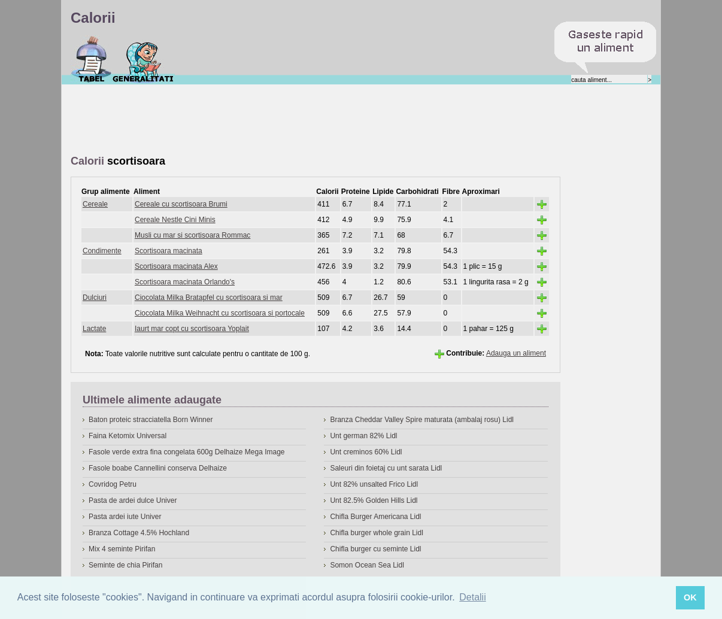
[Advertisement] (288, 120)
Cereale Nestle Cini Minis (175, 220)
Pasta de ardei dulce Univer (133, 500)
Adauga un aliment (516, 353)
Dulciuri (95, 297)
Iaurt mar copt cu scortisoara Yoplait (192, 328)
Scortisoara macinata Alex (176, 266)
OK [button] (690, 597)
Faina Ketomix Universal (127, 436)
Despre (143, 59)
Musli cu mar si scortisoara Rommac (192, 235)
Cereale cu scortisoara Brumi (181, 204)
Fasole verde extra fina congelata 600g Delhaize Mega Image (187, 452)
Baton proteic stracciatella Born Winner (151, 419)
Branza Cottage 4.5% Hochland (139, 533)
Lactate (94, 328)
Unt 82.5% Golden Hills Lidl (373, 500)
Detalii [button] (472, 597)
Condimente (102, 251)
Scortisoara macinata (168, 251)
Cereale (95, 204)
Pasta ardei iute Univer (125, 516)
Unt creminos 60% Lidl (366, 452)
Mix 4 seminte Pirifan (122, 549)
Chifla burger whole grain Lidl (376, 533)
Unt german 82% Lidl (363, 436)
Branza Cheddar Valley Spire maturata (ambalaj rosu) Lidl (422, 419)
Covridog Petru (112, 484)
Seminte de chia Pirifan (125, 565)
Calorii (91, 59)
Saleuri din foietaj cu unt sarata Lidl (386, 468)
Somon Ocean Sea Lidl (367, 565)
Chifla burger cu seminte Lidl (375, 549)
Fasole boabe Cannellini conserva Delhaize (158, 468)
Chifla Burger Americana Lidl (375, 516)
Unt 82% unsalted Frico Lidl (374, 484)
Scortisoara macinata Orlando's (185, 282)
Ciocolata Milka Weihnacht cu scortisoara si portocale (220, 313)
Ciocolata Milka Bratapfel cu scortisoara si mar (209, 297)
